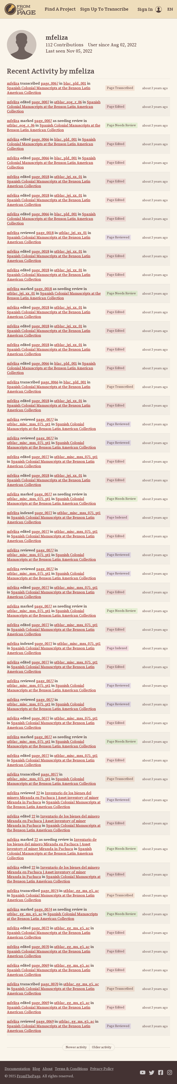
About (47, 1068)
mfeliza (13, 83)
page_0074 (49, 891)
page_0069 (40, 965)
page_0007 (40, 102)
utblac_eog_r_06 (68, 102)
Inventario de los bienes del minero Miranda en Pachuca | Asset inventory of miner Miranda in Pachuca (53, 798)
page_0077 (45, 419)
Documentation (17, 1068)
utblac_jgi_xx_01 (68, 177)
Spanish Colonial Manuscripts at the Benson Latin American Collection (53, 107)
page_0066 (40, 139)
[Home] (20, 9)
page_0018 (40, 177)
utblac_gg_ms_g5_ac (81, 891)
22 (38, 793)
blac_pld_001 (74, 83)
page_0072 (40, 928)
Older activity (101, 1047)
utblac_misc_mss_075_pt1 (28, 424)
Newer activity (76, 1047)
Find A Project (60, 9)
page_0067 (49, 83)
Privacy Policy (102, 1068)
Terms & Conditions (71, 1068)
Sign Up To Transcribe (104, 9)
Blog (36, 1068)
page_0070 (40, 947)
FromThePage (28, 1076)
